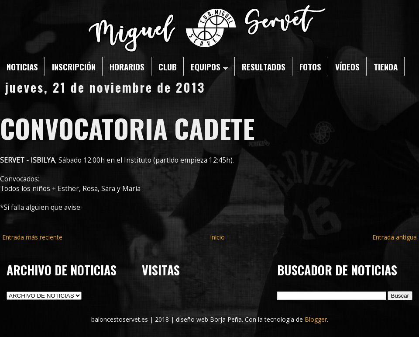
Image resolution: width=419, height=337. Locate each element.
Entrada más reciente (32, 237)
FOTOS (310, 66)
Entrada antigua (394, 237)
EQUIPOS (209, 66)
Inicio (217, 237)
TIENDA (386, 66)
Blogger (316, 319)
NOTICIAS (22, 66)
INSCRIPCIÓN (74, 66)
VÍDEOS (347, 66)
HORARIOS (127, 66)
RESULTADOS (263, 66)
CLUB (167, 66)
